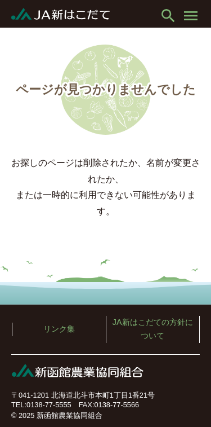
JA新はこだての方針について (153, 329)
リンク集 (59, 328)
